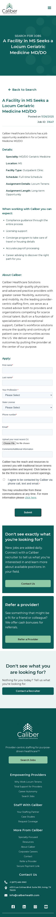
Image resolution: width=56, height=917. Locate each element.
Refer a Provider (28, 639)
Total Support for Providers (28, 786)
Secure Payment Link (28, 866)
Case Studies (28, 816)
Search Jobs (28, 760)
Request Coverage (28, 821)
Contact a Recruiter (28, 691)
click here (30, 497)
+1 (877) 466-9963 (18, 882)
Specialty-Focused (28, 837)
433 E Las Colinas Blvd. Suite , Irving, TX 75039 (30, 888)
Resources (28, 842)
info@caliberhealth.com (24, 895)
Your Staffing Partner (28, 812)
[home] (9, 8)
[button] (49, 7)
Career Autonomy (28, 791)
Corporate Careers (28, 851)
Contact (28, 856)
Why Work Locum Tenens (28, 781)
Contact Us (28, 583)
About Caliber (28, 847)
